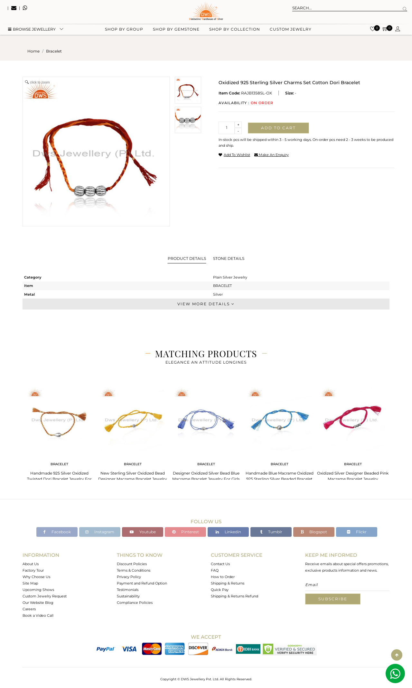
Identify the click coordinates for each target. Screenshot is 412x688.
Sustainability (128, 596)
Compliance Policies (135, 602)
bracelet (54, 51)
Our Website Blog (38, 602)
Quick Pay (220, 589)
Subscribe (332, 598)
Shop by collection (234, 32)
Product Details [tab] (187, 258)
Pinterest (185, 531)
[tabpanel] (59, 435)
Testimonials (127, 589)
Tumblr (271, 531)
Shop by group (124, 32)
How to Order (223, 577)
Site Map (30, 583)
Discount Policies (132, 564)
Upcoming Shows (38, 589)
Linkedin (228, 531)
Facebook (57, 531)
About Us (31, 564)
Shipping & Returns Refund (234, 596)
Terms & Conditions (133, 570)
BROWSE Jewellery (32, 32)
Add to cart (278, 127)
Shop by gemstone (176, 32)
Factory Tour (33, 570)
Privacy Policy (129, 577)
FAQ (215, 570)
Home (33, 51)
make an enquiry (271, 154)
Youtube (143, 531)
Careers (29, 609)
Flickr (357, 531)
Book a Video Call (38, 615)
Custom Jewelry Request (45, 596)
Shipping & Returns (227, 583)
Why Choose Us (36, 577)
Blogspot (314, 531)
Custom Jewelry (291, 32)
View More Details (206, 303)
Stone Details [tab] (228, 258)
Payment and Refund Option (142, 583)
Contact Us (220, 564)
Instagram (99, 531)
